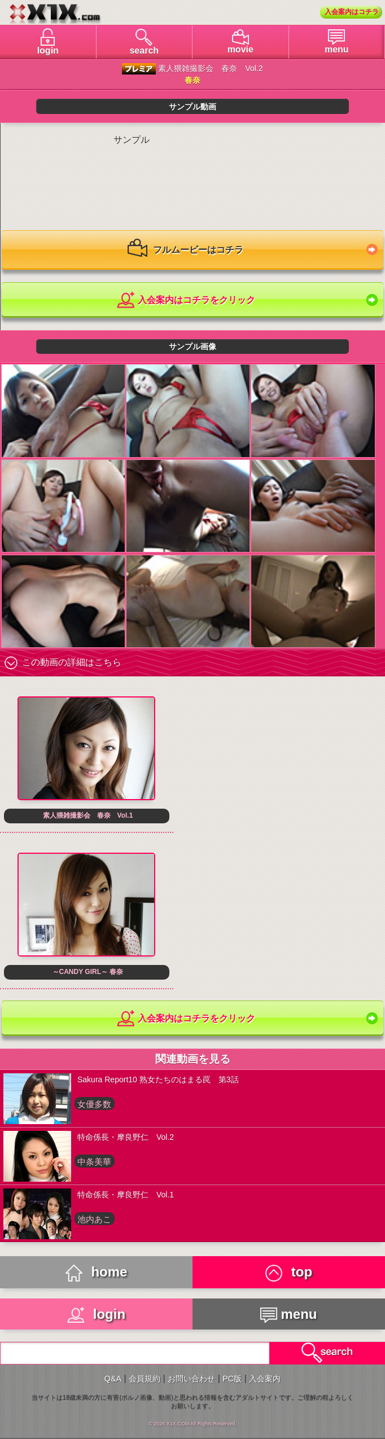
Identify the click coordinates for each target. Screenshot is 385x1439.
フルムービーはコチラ (185, 250)
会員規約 (144, 1378)
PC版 (232, 1378)
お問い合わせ (191, 1378)
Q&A (112, 1378)
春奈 (192, 80)
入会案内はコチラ (352, 12)
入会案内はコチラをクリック (185, 300)
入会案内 (265, 1378)
